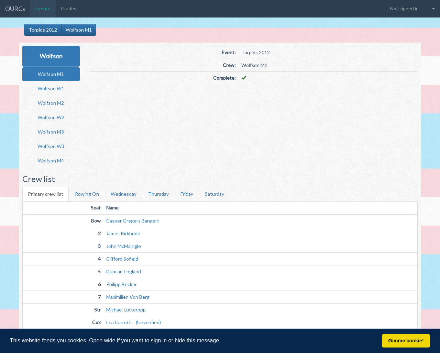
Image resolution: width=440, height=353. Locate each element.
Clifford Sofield (122, 259)
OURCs (15, 8)
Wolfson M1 (79, 30)
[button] (223, 341)
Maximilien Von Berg (128, 297)
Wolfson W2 (50, 117)
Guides (68, 8)
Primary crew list (45, 194)
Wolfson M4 (51, 160)
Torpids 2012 (43, 30)
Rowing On (87, 194)
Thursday (158, 194)
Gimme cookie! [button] (406, 340)
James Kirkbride (123, 233)
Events (43, 8)
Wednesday (123, 194)
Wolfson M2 (51, 103)
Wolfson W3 (50, 146)
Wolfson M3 (51, 132)
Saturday (214, 194)
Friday (186, 194)
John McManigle (123, 246)
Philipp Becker (121, 284)
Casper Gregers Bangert (132, 221)
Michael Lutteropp (126, 309)
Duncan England (123, 271)
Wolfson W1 (50, 88)
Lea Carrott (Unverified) (133, 322)
